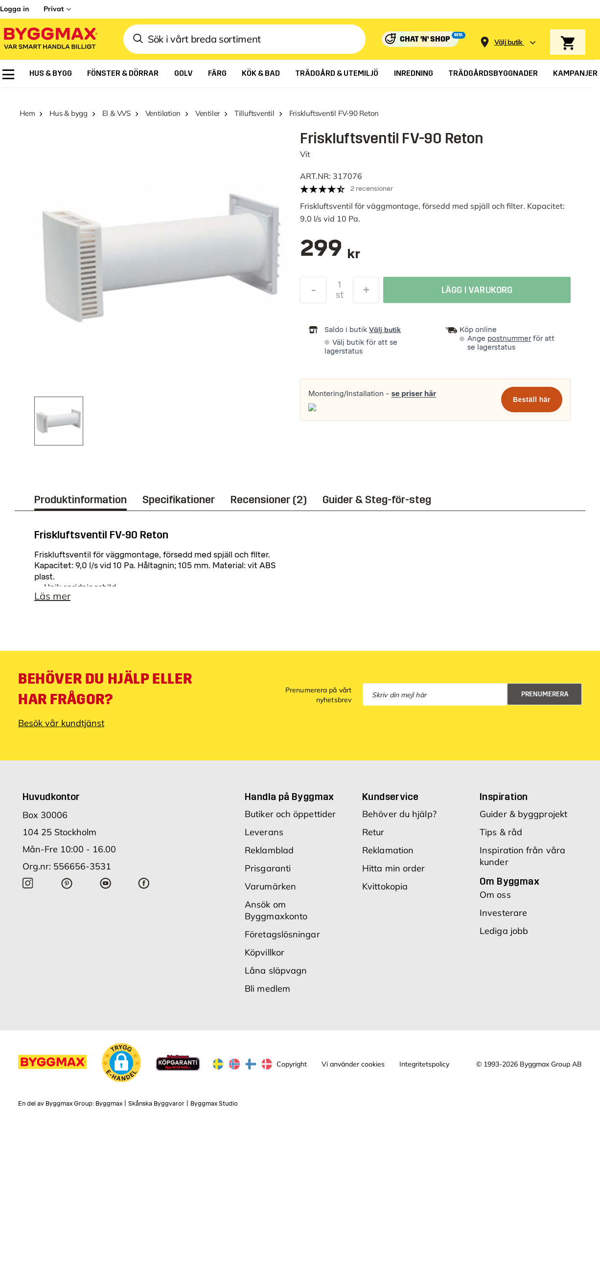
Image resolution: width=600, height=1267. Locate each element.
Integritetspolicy (424, 1064)
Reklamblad (269, 850)
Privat (54, 8)
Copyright (292, 1064)
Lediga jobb (504, 930)
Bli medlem (267, 988)
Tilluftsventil (254, 113)
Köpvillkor (264, 952)
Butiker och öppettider (290, 814)
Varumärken (270, 886)
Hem (27, 113)
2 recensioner (371, 188)
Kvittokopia (385, 886)
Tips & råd (501, 832)
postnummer (509, 338)
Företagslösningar (282, 934)
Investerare (503, 912)
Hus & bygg (68, 113)
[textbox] (330, 253)
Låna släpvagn (276, 970)
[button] (121, 1062)
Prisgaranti (268, 868)
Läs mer (52, 596)
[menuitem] (8, 74)
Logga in (14, 8)
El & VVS (116, 113)
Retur (373, 832)
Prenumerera (545, 694)
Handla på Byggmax (289, 796)
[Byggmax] (50, 39)
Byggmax (108, 1103)
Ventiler (207, 113)
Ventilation (163, 113)
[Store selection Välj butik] (508, 42)
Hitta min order (393, 868)
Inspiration (504, 796)
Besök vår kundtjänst (61, 723)
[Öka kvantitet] (366, 291)
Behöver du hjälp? (399, 814)
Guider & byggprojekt (523, 814)
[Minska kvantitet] (313, 291)
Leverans (264, 832)
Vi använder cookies (353, 1064)
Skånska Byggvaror (156, 1103)
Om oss (495, 894)
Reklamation (388, 850)
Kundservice (390, 796)
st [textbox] (340, 296)
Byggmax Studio (214, 1103)
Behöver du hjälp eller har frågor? (105, 689)
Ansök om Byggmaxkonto (276, 910)
